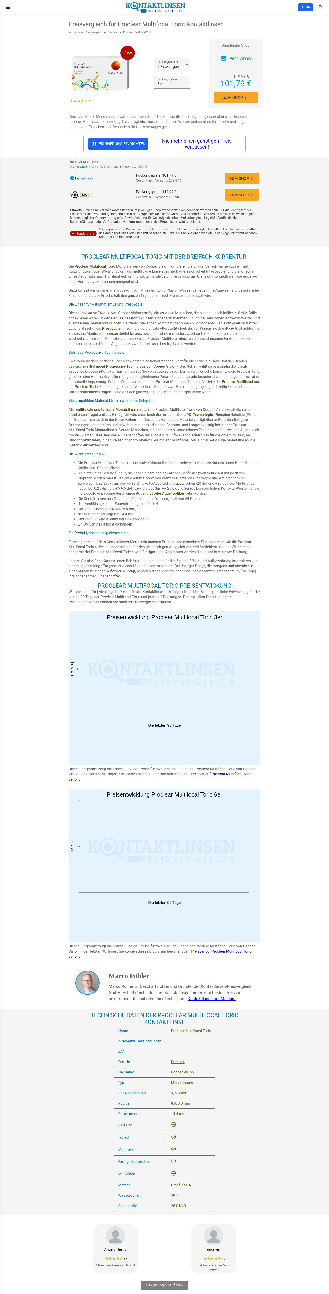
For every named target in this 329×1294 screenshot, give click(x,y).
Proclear (113, 32)
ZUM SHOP (235, 97)
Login (305, 7)
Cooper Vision (182, 1073)
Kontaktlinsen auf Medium (212, 999)
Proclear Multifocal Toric (137, 32)
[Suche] (320, 7)
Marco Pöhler (129, 976)
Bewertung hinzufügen (164, 1285)
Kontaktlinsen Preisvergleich (85, 32)
